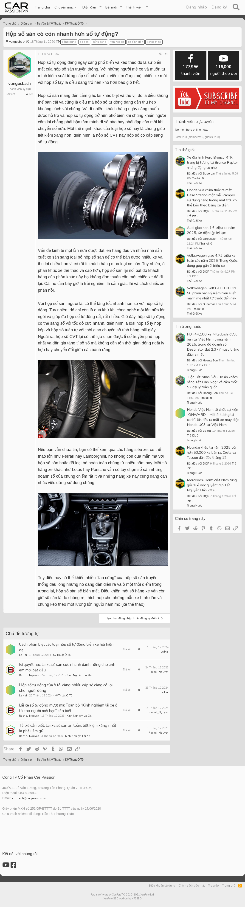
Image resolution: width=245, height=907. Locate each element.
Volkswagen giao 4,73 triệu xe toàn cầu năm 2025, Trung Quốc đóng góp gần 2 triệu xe (212, 260)
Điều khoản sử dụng (162, 886)
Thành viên (134, 7)
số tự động (99, 42)
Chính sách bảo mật (192, 886)
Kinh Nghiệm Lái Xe (79, 675)
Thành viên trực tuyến (194, 121)
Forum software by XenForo (122, 894)
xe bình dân (135, 42)
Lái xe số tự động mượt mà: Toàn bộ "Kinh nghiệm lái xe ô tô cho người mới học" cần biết (68, 708)
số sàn (84, 42)
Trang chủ (42, 7)
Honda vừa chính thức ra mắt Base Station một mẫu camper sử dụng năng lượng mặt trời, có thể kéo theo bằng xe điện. (212, 198)
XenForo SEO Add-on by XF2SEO (123, 898)
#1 (166, 54)
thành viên (190, 65)
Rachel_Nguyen (29, 675)
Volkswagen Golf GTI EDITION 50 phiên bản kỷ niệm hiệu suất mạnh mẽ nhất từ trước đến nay (211, 293)
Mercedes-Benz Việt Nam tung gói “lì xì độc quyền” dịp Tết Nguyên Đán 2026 (212, 485)
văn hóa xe (117, 42)
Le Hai (23, 655)
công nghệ (69, 42)
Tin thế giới (184, 149)
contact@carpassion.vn (29, 798)
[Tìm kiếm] (236, 7)
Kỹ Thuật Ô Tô (62, 655)
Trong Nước (194, 370)
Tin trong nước (188, 326)
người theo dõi (223, 65)
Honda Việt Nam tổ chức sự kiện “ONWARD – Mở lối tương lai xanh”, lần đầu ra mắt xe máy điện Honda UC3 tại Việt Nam (213, 417)
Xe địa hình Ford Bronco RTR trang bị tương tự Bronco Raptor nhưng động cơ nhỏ (212, 162)
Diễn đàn (89, 7)
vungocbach (17, 42)
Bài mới (111, 7)
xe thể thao (154, 42)
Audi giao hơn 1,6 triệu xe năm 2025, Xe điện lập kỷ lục (211, 230)
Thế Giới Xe (194, 183)
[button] (66, 7)
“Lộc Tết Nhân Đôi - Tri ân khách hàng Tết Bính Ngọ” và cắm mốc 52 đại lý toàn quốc (212, 382)
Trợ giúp (213, 886)
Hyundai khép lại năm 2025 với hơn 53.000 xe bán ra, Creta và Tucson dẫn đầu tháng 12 (211, 452)
